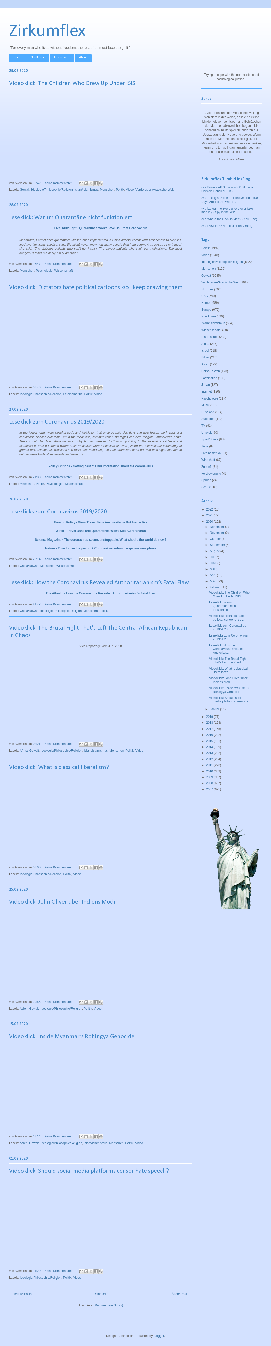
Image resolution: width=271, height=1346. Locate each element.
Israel (205, 350)
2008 (210, 783)
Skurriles (207, 289)
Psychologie (44, 270)
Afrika (24, 750)
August (215, 551)
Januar (215, 709)
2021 (210, 515)
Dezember (217, 527)
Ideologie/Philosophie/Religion (52, 189)
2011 (210, 765)
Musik (205, 405)
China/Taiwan (29, 566)
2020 (210, 521)
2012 (210, 759)
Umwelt (206, 432)
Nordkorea (38, 57)
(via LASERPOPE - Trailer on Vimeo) (226, 226)
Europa (206, 310)
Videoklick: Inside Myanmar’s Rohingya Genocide (71, 1036)
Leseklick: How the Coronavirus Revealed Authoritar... (226, 649)
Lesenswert (62, 57)
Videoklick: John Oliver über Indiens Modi (62, 902)
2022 (210, 509)
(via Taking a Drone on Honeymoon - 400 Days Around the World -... (229, 199)
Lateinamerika (72, 394)
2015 (210, 741)
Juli (212, 557)
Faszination (209, 378)
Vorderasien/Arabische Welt (155, 189)
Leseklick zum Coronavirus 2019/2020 (57, 422)
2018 (210, 722)
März (214, 581)
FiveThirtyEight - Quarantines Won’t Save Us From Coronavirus (100, 228)
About (83, 57)
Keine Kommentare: (58, 183)
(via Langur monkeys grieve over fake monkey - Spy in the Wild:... (227, 210)
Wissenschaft (63, 270)
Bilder (205, 357)
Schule (206, 487)
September (218, 545)
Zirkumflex (47, 31)
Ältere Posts (180, 1294)
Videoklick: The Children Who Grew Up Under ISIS (72, 83)
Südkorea (207, 419)
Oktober (216, 539)
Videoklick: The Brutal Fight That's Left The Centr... (228, 660)
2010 (210, 771)
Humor (206, 303)
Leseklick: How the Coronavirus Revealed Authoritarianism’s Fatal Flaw (99, 583)
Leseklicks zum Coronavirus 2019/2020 (58, 512)
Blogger (159, 1336)
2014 (210, 747)
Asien (23, 1008)
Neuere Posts (22, 1294)
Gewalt (24, 189)
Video (130, 189)
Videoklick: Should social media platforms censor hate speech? (89, 1171)
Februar (215, 587)
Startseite (101, 1294)
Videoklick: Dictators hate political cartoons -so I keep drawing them (96, 287)
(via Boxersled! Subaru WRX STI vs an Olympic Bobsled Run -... (228, 189)
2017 (210, 729)
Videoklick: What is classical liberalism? (59, 767)
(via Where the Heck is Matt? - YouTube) (229, 219)
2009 (210, 777)
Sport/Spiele (209, 439)
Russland (207, 412)
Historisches (209, 337)
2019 (210, 717)
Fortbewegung (211, 473)
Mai (213, 569)
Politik (120, 189)
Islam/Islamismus (86, 189)
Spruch (206, 480)
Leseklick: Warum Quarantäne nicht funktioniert (70, 218)
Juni (213, 563)
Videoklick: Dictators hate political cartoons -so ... (227, 617)
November (217, 533)
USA (204, 296)
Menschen (107, 189)
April (213, 575)
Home (17, 57)
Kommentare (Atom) (109, 1305)
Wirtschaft (208, 460)
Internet (206, 391)
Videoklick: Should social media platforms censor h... (229, 699)
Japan (205, 385)
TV (203, 425)
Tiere (204, 446)
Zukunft (206, 467)
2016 (210, 735)
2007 (210, 789)
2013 (210, 753)
